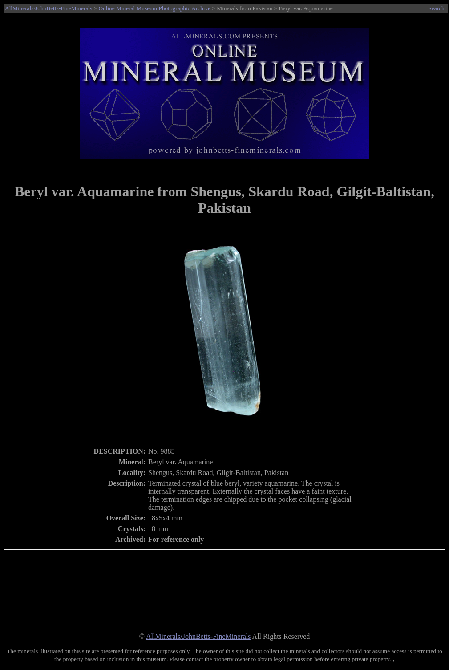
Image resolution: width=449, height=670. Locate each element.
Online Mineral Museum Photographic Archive (154, 8)
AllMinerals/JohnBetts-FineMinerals (48, 8)
